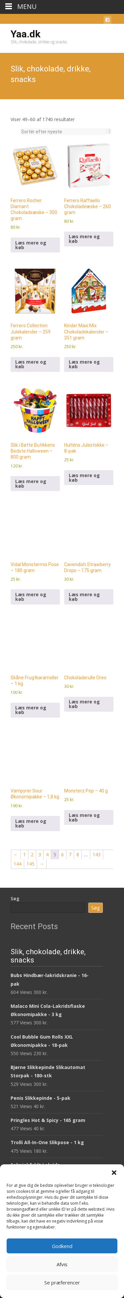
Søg (15, 898)
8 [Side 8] (77, 854)
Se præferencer (62, 1282)
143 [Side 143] (97, 854)
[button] (114, 1172)
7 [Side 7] (70, 854)
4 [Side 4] (47, 854)
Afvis (62, 1264)
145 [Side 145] (30, 864)
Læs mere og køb (30, 245)
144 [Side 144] (17, 864)
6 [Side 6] (62, 854)
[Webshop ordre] (63, 131)
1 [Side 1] (24, 854)
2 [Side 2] (32, 854)
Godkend (62, 1246)
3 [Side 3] (39, 854)
